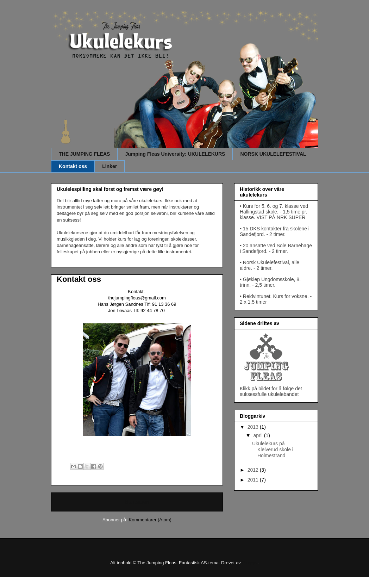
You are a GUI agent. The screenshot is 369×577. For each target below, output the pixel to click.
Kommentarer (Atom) (150, 519)
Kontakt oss (73, 166)
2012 (254, 470)
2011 (254, 480)
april (258, 435)
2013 (254, 427)
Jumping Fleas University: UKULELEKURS (175, 154)
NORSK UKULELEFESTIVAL (273, 154)
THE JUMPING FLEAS (84, 154)
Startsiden (137, 502)
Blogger (249, 562)
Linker (109, 166)
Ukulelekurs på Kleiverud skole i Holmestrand (272, 449)
